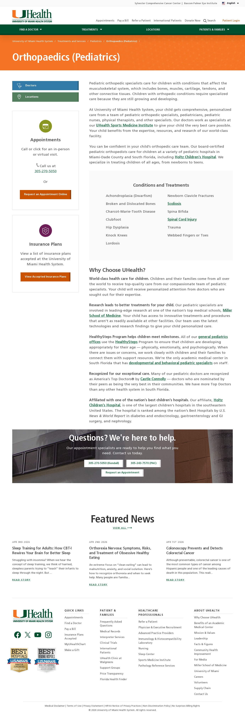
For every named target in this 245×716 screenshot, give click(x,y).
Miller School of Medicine (210, 665)
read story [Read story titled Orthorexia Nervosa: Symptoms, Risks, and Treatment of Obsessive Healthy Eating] (98, 585)
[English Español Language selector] (230, 3)
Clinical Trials (108, 643)
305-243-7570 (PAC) (144, 463)
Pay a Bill (123, 20)
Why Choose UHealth (207, 617)
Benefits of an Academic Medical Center (209, 625)
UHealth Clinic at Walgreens (111, 660)
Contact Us (201, 694)
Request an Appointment (122, 472)
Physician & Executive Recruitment (160, 627)
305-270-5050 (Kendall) (103, 463)
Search (209, 20)
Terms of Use (74, 706)
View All (122, 528)
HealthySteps (126, 342)
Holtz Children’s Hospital (195, 157)
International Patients (168, 20)
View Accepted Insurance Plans (45, 276)
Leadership (201, 638)
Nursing (143, 648)
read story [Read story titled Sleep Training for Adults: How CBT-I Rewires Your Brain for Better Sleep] (21, 580)
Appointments (105, 20)
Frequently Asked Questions (111, 624)
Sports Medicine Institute (154, 660)
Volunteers (201, 682)
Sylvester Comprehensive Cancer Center (158, 3)
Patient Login (229, 20)
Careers (198, 677)
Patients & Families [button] (212, 29)
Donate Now (192, 20)
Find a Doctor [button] (29, 29)
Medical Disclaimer (55, 706)
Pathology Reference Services (156, 666)
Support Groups (110, 668)
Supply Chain (202, 688)
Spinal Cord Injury (182, 220)
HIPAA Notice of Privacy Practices (123, 706)
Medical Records (110, 631)
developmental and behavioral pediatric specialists (171, 363)
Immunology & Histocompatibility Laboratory (159, 641)
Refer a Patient (141, 20)
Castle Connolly (153, 379)
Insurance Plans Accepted (74, 637)
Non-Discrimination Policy (156, 706)
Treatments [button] (90, 29)
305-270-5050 (46, 171)
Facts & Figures (203, 644)
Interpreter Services (112, 637)
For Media (200, 660)
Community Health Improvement (206, 652)
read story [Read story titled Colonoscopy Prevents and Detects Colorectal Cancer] (175, 580)
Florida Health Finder (113, 679)
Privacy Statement (93, 706)
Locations (153, 29)
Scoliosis (174, 204)
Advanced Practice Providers (156, 633)
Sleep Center (146, 654)
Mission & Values (204, 633)
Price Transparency (111, 674)
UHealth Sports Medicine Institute (124, 125)
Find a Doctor (73, 623)
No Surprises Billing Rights (186, 706)
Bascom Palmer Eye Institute (200, 3)
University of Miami (206, 671)
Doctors (26, 85)
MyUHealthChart (75, 644)
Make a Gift (72, 650)
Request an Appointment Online (45, 194)
